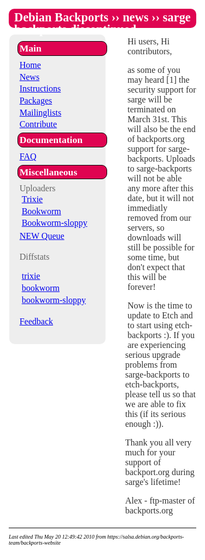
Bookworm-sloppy (54, 222)
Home (30, 65)
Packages (36, 100)
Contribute (38, 124)
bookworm (41, 288)
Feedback (36, 321)
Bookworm (41, 211)
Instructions (40, 88)
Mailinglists (40, 112)
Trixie (32, 199)
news (135, 17)
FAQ (28, 156)
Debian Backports (61, 17)
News (29, 77)
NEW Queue (42, 236)
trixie (31, 276)
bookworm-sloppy (54, 300)
